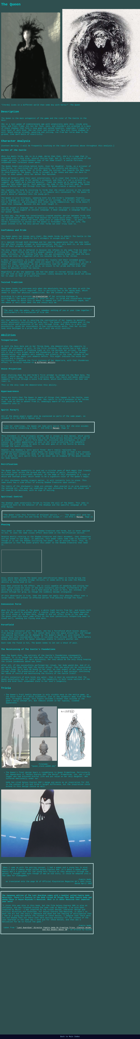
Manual (56, 474)
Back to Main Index (70, 1037)
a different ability (45, 402)
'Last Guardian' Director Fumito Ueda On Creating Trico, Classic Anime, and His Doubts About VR (54, 1025)
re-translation (40, 326)
